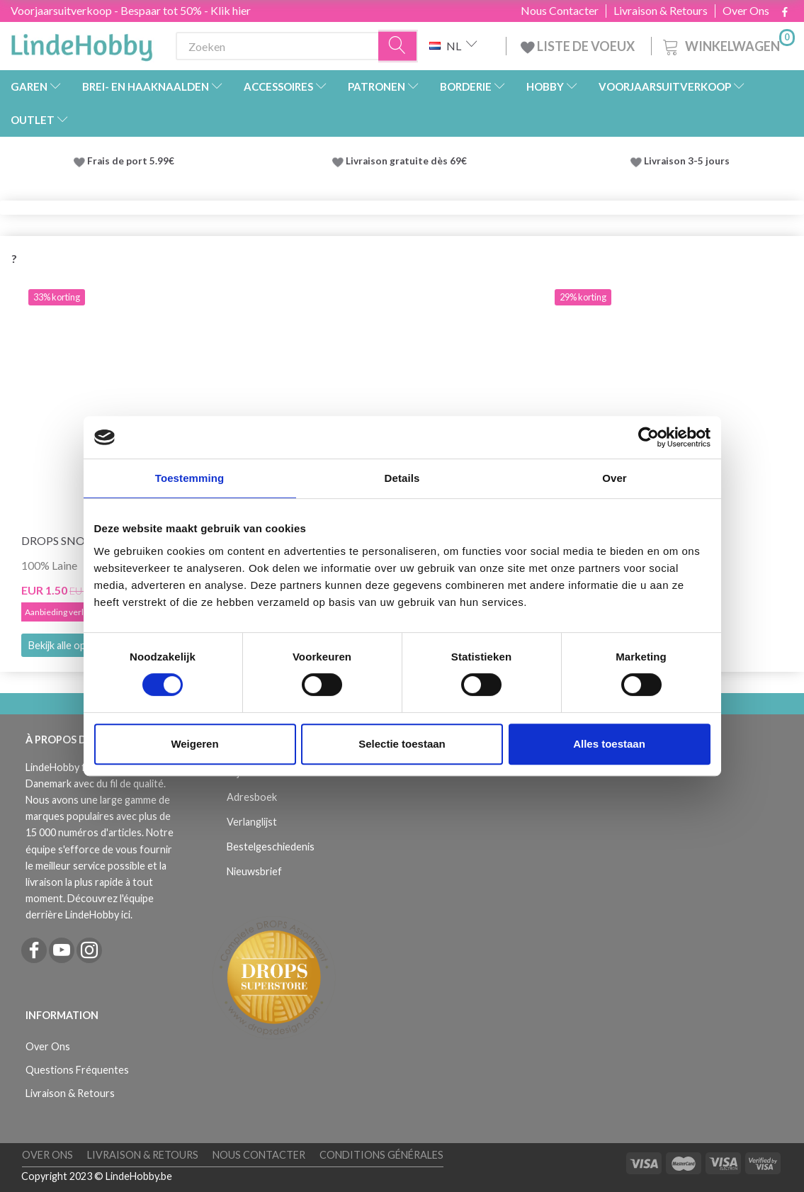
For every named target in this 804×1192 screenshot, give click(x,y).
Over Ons (746, 10)
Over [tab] (614, 478)
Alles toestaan (609, 744)
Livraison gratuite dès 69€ (408, 161)
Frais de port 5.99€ (130, 161)
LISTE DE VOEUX (579, 46)
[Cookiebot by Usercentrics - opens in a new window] (648, 437)
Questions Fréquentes (77, 1070)
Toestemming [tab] (190, 478)
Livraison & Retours (660, 10)
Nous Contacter (560, 10)
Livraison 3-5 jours (687, 161)
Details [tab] (402, 478)
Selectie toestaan (402, 744)
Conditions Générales (381, 1155)
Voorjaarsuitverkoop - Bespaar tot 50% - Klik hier (131, 10)
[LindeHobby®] (81, 43)
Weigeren (194, 744)
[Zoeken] (398, 46)
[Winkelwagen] (727, 44)
